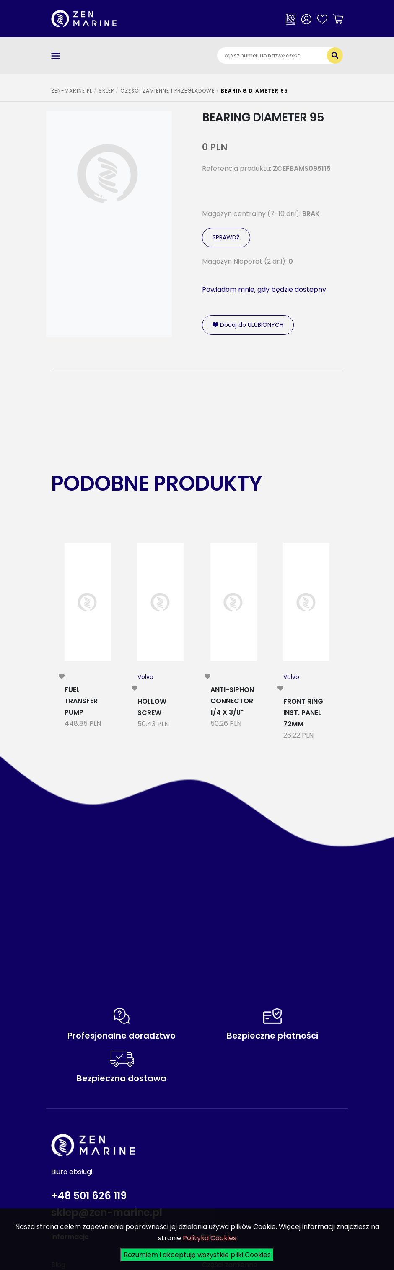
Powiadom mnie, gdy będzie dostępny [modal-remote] (264, 289)
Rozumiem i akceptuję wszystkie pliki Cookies (197, 1255)
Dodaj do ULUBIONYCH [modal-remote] (248, 325)
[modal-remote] (62, 676)
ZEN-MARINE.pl (71, 90)
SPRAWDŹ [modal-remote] (226, 237)
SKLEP (106, 90)
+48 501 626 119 (89, 1196)
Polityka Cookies (209, 1238)
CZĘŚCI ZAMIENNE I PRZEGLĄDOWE (167, 90)
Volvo (145, 677)
